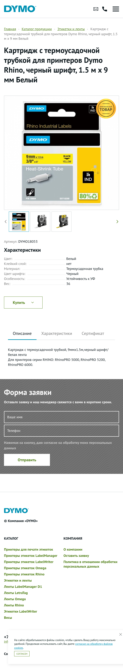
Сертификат (93, 333)
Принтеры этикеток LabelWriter (28, 561)
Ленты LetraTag (16, 592)
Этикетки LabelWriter (20, 611)
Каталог (11, 538)
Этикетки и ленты (71, 29)
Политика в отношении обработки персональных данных (90, 564)
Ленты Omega (15, 599)
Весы (8, 617)
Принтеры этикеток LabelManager (30, 555)
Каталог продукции (37, 29)
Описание (22, 333)
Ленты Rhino (14, 605)
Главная (10, 29)
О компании (72, 549)
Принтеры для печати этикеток (28, 549)
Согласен (21, 653)
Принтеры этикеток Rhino (24, 574)
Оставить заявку (76, 555)
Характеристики (56, 333)
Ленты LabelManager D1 (23, 586)
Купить (23, 302)
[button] (116, 222)
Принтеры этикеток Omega (25, 568)
